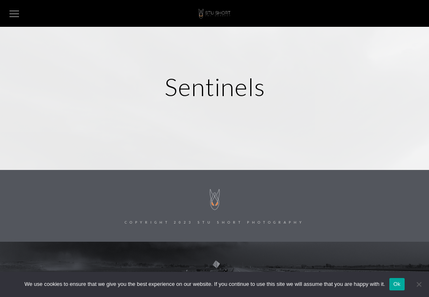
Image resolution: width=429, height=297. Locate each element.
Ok (397, 284)
